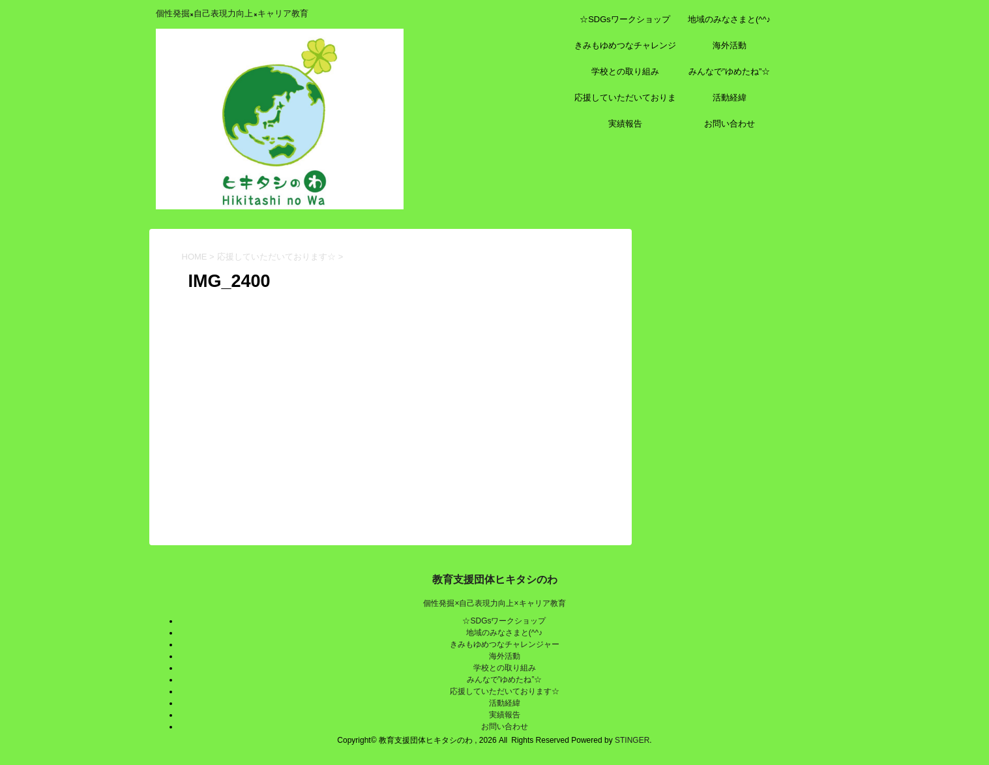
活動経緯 (729, 97)
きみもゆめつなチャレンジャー (625, 49)
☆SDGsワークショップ (625, 19)
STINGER (632, 740)
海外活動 (729, 45)
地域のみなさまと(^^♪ (729, 19)
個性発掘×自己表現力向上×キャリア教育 (494, 603)
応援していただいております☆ (625, 102)
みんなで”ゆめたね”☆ (729, 71)
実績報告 (625, 123)
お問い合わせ (729, 123)
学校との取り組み (625, 71)
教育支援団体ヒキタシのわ (494, 579)
